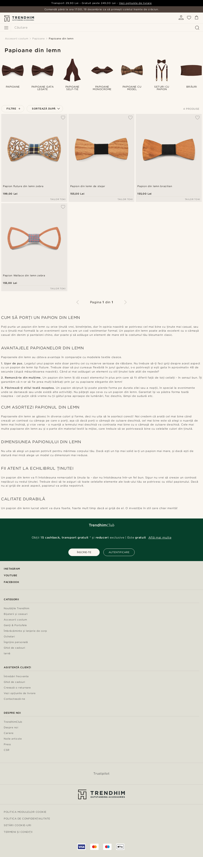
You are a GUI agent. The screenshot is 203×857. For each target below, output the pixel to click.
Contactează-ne (14, 699)
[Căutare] (106, 27)
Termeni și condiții (18, 831)
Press (7, 744)
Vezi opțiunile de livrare (135, 3)
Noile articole (13, 738)
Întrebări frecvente (16, 676)
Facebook (11, 582)
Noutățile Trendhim (16, 608)
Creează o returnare (17, 687)
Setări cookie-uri (17, 825)
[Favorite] (189, 19)
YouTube (10, 575)
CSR (7, 750)
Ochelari (9, 636)
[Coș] (196, 18)
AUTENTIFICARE (119, 552)
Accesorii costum (15, 619)
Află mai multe (160, 537)
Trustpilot (101, 773)
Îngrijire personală (16, 642)
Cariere (9, 733)
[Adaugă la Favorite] (63, 118)
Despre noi (11, 727)
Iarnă (7, 653)
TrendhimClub (13, 722)
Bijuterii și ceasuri (16, 614)
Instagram (12, 568)
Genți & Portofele (15, 625)
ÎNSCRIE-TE (84, 552)
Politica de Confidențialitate (27, 818)
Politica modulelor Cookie (25, 811)
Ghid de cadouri (14, 648)
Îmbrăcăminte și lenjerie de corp (25, 631)
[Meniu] (6, 27)
